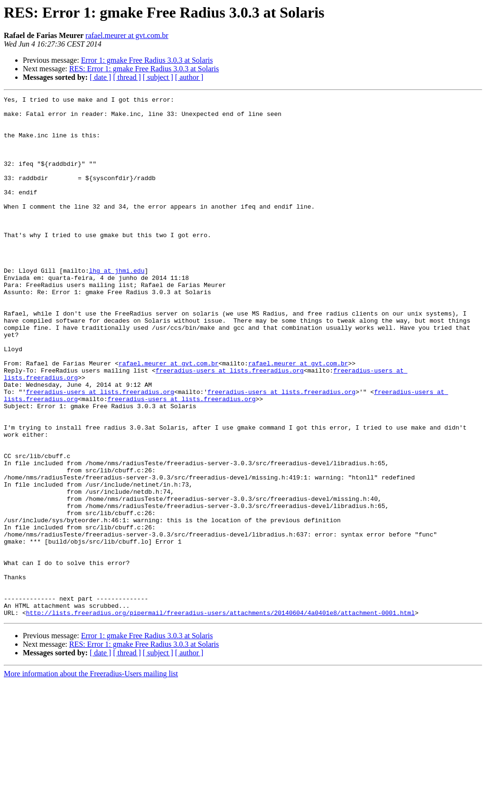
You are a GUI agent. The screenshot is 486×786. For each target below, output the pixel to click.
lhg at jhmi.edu (116, 306)
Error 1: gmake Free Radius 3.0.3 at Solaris (147, 60)
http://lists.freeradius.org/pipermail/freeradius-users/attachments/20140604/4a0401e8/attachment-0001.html (220, 716)
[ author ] (189, 77)
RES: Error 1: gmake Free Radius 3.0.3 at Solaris (144, 69)
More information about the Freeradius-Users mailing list (91, 778)
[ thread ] (127, 77)
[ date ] (100, 77)
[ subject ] (158, 77)
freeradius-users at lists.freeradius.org (230, 426)
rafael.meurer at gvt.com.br (126, 35)
